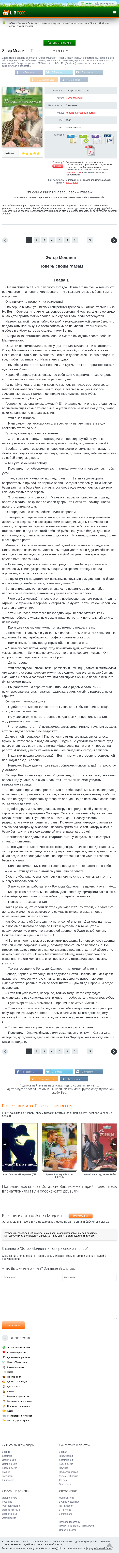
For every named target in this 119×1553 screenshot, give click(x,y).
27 (89, 240)
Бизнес (10, 1391)
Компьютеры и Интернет (19, 1416)
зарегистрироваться (40, 1235)
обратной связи (103, 1548)
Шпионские (8, 1480)
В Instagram (87, 72)
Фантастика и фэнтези (18, 1347)
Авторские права (59, 42)
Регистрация (107, 3)
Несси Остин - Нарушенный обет (99, 1174)
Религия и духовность (18, 1396)
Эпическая (65, 1484)
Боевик (6, 1451)
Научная (63, 1468)
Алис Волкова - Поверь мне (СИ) (20, 1174)
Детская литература (17, 1381)
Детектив (7, 1456)
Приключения (14, 1377)
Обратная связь (67, 1530)
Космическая (66, 1464)
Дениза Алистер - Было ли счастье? (59, 1175)
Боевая (63, 1451)
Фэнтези (63, 1480)
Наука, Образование (17, 1362)
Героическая (66, 1456)
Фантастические (11, 1505)
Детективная (66, 1460)
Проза (10, 1372)
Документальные (15, 1367)
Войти (89, 3)
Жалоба (57, 166)
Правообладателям (69, 1522)
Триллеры (7, 1476)
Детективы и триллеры (18, 1357)
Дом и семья (13, 1386)
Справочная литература (19, 1401)
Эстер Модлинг (74, 98)
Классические (9, 1468)
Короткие (7, 1501)
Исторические (9, 1464)
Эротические (9, 1518)
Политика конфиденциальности (76, 1526)
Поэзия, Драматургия (18, 1420)
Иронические (9, 1460)
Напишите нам (73, 172)
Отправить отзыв (13, 1325)
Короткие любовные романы (81, 112)
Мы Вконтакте (73, 80)
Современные (10, 1513)
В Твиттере (57, 72)
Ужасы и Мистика (68, 1476)
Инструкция (72, 182)
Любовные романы (16, 1352)
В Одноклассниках (45, 80)
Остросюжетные (11, 1509)
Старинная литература (18, 1406)
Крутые (6, 1472)
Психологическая (68, 1472)
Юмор (10, 1411)
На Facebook (28, 72)
